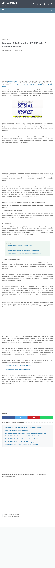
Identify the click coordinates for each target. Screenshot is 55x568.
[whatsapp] (46, 416)
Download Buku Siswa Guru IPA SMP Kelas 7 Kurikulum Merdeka (24, 249)
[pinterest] (33, 416)
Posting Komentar (17, 49)
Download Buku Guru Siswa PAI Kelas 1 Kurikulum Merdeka (22, 247)
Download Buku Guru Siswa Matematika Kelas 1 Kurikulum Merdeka (24, 252)
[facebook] (32, 3)
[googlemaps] (43, 3)
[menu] (3, 8)
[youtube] (40, 3)
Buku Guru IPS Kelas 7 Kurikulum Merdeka (18, 368)
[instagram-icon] (51, 3)
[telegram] (47, 3)
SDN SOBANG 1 (10, 2)
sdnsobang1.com (12, 80)
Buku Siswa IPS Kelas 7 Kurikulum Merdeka (18, 364)
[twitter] (36, 3)
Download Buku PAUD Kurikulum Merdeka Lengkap (20, 244)
